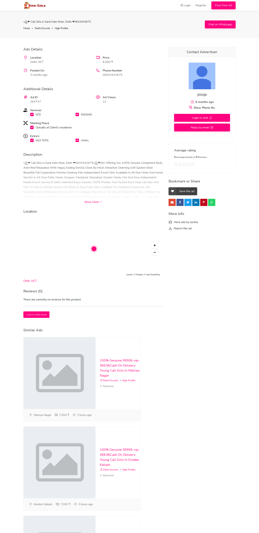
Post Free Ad (223, 5)
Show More (93, 202)
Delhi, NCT (30, 281)
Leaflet (129, 274)
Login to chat (200, 118)
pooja (202, 94)
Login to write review (36, 314)
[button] (155, 245)
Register (201, 5)
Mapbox (139, 274)
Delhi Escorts (42, 28)
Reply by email (200, 127)
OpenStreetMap (153, 274)
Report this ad (180, 228)
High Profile (61, 28)
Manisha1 (107, 393)
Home (26, 28)
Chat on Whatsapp (220, 24)
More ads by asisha (183, 222)
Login (185, 5)
